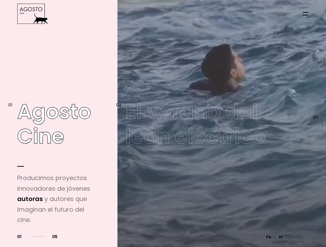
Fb (269, 237)
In (281, 237)
